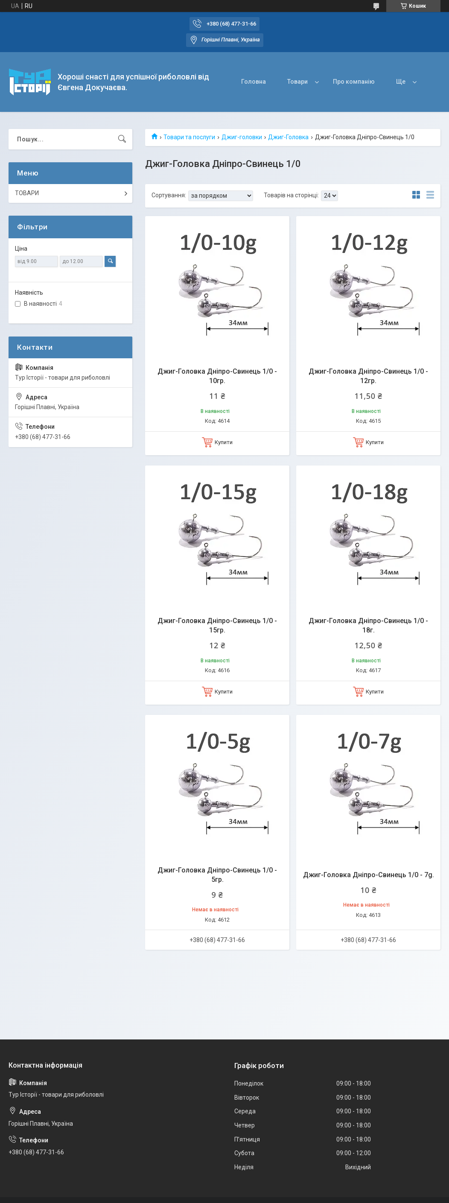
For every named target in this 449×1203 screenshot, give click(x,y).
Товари (297, 81)
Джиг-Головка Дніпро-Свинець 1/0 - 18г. (368, 625)
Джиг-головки (242, 137)
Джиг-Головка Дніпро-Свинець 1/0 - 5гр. (217, 875)
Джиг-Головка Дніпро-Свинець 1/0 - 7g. (368, 875)
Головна (253, 81)
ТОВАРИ (27, 193)
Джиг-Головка (288, 137)
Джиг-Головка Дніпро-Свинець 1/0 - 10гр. (217, 376)
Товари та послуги (189, 137)
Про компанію (354, 81)
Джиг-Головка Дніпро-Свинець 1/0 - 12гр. (368, 376)
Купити (224, 442)
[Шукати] (122, 139)
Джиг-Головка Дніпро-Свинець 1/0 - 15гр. (217, 625)
